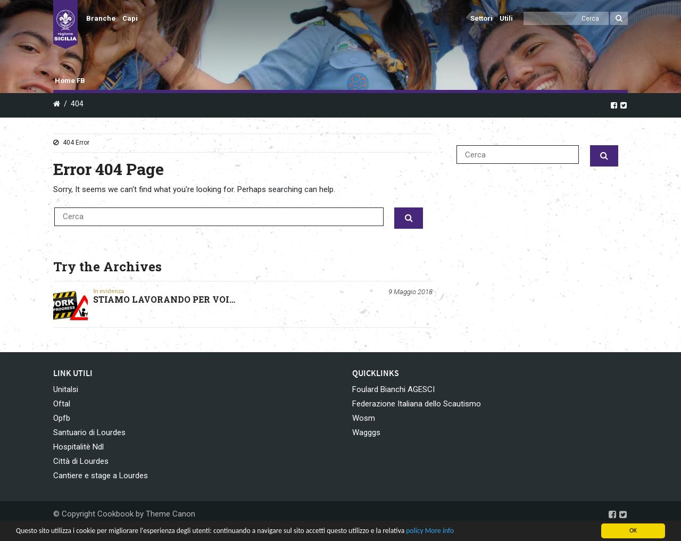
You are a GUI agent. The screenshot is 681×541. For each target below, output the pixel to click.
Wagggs (366, 432)
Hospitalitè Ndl (78, 447)
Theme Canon (170, 514)
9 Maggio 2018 (410, 292)
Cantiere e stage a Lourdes (100, 475)
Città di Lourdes (81, 461)
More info (439, 530)
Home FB (70, 81)
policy (414, 530)
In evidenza (108, 291)
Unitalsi (65, 389)
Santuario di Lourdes (89, 432)
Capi (130, 18)
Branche (100, 18)
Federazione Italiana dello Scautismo (416, 404)
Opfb (61, 418)
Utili (506, 18)
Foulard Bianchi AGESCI (393, 389)
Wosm (363, 418)
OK (633, 530)
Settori (481, 18)
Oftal (61, 404)
